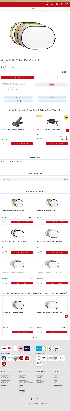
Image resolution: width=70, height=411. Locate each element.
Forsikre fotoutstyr (5, 375)
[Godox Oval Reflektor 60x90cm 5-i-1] (52, 268)
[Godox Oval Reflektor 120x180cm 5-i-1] (52, 238)
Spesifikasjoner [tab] (19, 101)
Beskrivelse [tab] (52, 97)
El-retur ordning (22, 390)
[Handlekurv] (66, 4)
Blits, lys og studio (57, 378)
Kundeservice (4, 374)
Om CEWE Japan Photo (23, 374)
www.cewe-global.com (23, 393)
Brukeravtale (21, 386)
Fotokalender (39, 382)
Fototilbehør (56, 377)
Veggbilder (38, 377)
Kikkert (55, 380)
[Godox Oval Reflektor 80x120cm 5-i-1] (17, 268)
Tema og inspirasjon (58, 385)
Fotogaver (38, 378)
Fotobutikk (56, 374)
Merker (55, 383)
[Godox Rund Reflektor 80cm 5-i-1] (52, 207)
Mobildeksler (39, 380)
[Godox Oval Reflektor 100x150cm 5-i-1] (17, 238)
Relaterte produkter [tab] (52, 101)
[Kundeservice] (57, 4)
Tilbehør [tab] (18, 97)
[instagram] (38, 399)
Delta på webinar (4, 378)
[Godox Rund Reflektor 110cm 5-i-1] (17, 207)
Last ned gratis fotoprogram (7, 383)
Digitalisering (4, 385)
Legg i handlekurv (22, 143)
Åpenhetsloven (22, 391)
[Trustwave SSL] (10, 358)
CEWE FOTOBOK (39, 375)
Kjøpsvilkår (21, 385)
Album (55, 382)
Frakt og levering (22, 387)
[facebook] (32, 399)
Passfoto (3, 381)
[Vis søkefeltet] (47, 4)
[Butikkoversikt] (52, 4)
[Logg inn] (61, 4)
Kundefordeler (21, 378)
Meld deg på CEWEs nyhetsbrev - (35, 1)
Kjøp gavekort (4, 376)
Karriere (20, 376)
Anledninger (38, 383)
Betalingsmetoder (22, 388)
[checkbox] (6, 144)
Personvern (21, 383)
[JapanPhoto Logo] (4, 5)
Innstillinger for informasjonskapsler (26, 382)
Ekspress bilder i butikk (5, 380)
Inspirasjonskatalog (22, 380)
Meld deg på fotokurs (5, 377)
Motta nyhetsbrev (4, 382)
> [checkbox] (3, 144)
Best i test (21, 392)
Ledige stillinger (22, 377)
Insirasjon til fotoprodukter (24, 381)
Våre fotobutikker (22, 375)
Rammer (55, 381)
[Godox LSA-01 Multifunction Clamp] (17, 128)
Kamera (55, 375)
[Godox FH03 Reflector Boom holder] (52, 128)
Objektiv (55, 376)
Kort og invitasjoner (40, 381)
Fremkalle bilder (39, 376)
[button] (67, 130)
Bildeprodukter (39, 374)
